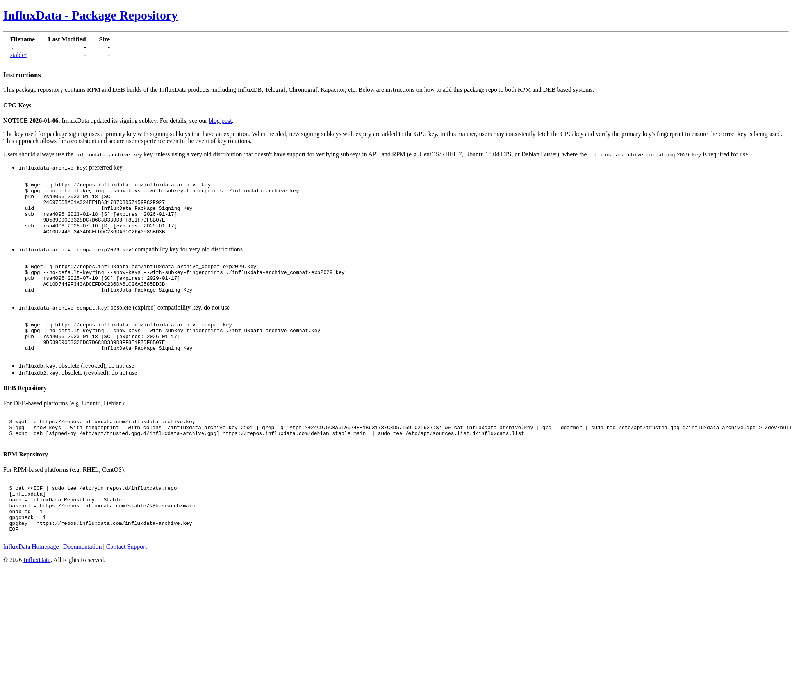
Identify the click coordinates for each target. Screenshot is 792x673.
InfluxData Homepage (31, 593)
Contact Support (126, 593)
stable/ (18, 55)
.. (11, 47)
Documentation (82, 593)
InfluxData (36, 606)
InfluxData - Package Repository (90, 15)
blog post (220, 120)
